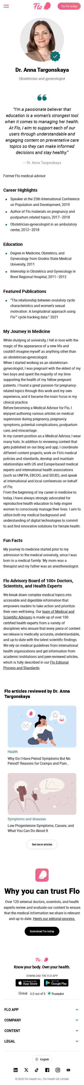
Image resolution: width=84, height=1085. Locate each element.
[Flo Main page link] (42, 6)
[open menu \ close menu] (6, 6)
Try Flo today (69, 6)
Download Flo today (42, 931)
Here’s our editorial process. (54, 918)
